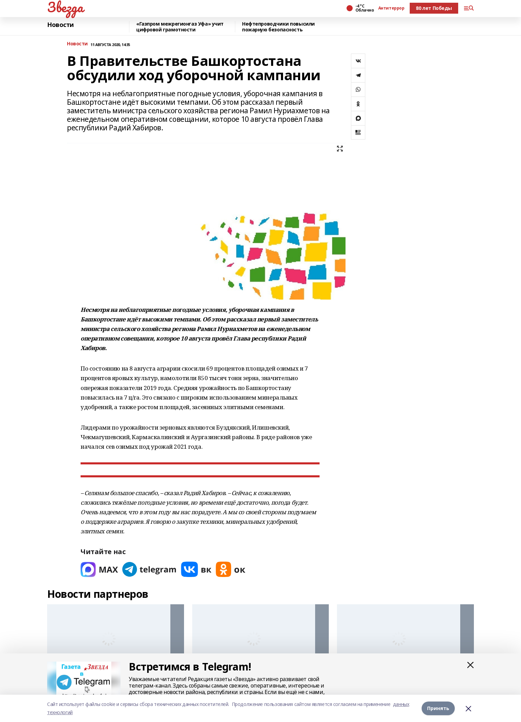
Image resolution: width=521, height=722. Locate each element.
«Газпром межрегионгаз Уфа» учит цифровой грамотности (180, 26)
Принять (438, 708)
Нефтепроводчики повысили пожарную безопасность (278, 26)
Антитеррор (391, 8)
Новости (60, 25)
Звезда (65, 7)
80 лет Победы (434, 8)
